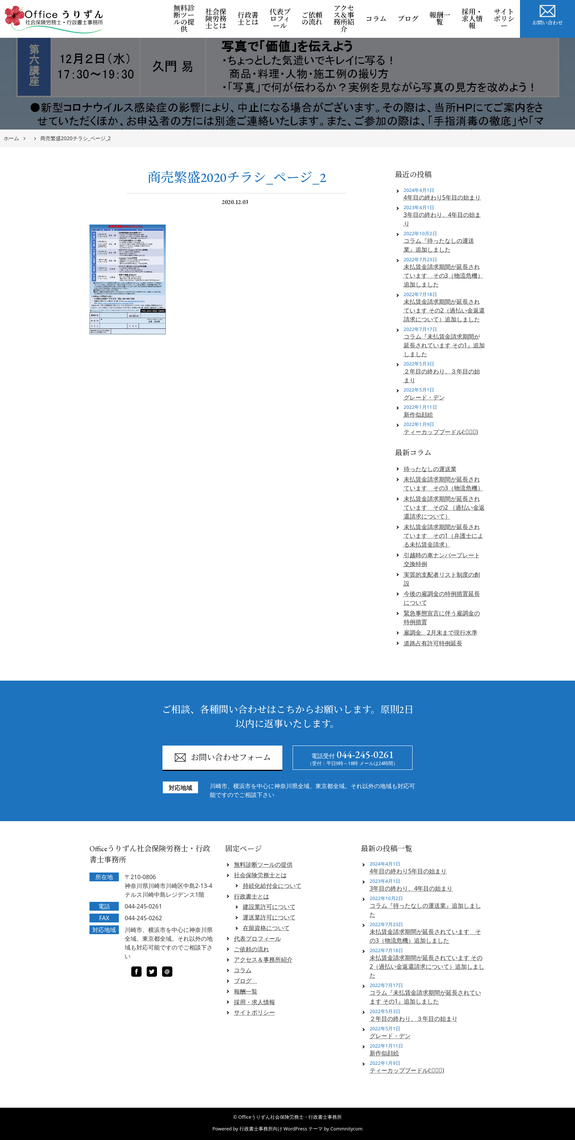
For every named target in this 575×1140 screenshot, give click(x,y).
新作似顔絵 (418, 415)
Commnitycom (346, 1128)
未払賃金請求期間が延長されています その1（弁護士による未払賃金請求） (443, 536)
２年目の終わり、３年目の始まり (442, 375)
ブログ (411, 18)
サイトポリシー (504, 18)
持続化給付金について (272, 886)
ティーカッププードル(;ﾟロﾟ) (441, 432)
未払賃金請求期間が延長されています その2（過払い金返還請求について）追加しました (444, 310)
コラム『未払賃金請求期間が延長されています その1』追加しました (444, 345)
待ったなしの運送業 (430, 469)
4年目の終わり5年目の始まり (442, 197)
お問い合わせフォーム (222, 757)
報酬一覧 (439, 19)
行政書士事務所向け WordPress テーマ (281, 1128)
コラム (376, 18)
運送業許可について (269, 917)
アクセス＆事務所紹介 (343, 19)
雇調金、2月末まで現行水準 (440, 633)
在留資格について (266, 928)
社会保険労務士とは (215, 18)
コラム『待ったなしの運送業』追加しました (439, 245)
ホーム (11, 138)
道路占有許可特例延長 (433, 643)
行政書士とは (248, 19)
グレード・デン (424, 397)
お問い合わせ (547, 14)
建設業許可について (269, 907)
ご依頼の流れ (311, 19)
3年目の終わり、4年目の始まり (442, 219)
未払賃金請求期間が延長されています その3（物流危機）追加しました (443, 275)
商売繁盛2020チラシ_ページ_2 (75, 138)
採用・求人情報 (472, 18)
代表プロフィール (280, 18)
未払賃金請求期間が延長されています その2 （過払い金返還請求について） (444, 507)
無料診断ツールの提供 (183, 19)
